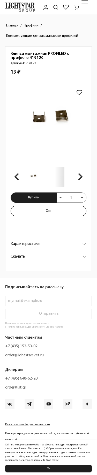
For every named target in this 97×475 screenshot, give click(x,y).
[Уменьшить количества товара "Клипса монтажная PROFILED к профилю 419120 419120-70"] (60, 198)
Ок (48, 468)
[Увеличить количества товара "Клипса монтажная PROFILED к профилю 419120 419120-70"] (82, 198)
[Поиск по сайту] (55, 7)
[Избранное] (66, 7)
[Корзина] (76, 7)
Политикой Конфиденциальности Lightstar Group (35, 327)
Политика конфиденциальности (27, 424)
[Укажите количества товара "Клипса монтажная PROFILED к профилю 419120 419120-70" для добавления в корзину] (71, 198)
